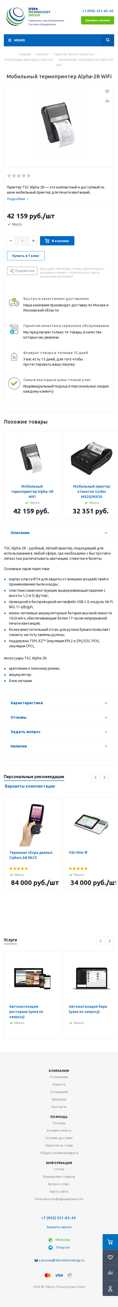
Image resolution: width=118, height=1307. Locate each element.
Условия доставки (59, 1138)
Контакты (59, 1106)
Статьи (59, 1169)
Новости (59, 1084)
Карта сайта (59, 1191)
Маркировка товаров (59, 1176)
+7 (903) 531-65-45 (98, 11)
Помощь (59, 1117)
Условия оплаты (59, 1130)
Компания (59, 1070)
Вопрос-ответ (59, 1184)
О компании (59, 1077)
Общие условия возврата (59, 1153)
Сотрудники (59, 1092)
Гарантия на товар (59, 1145)
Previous (96, 777)
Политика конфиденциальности (59, 1199)
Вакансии (59, 1099)
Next (104, 777)
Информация (59, 1163)
